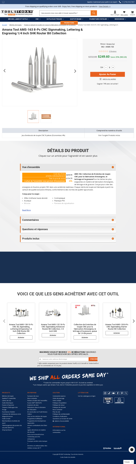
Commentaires (30, 219)
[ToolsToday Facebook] (118, 393)
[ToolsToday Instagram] (105, 393)
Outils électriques (54, 19)
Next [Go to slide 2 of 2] (75, 71)
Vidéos (29, 414)
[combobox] (128, 462)
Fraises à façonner (8, 405)
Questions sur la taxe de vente (62, 419)
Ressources (119, 19)
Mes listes (124, 15)
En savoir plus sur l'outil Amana (37, 412)
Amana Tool (111, 44)
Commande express (59, 396)
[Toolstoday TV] (108, 400)
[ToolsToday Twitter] (126, 393)
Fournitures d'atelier (98, 19)
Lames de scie (6, 400)
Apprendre (30, 423)
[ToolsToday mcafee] (107, 447)
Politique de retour (59, 405)
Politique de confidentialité (61, 414)
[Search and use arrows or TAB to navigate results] (68, 13)
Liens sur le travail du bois (35, 434)
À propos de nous (33, 396)
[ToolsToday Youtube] (113, 393)
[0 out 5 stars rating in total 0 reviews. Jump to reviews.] (107, 51)
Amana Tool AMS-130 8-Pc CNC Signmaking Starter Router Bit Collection (116, 326)
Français (127, 462)
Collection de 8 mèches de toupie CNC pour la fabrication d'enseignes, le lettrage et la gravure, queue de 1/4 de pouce (85, 328)
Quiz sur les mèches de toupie (37, 416)
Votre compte (57, 400)
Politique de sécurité (59, 407)
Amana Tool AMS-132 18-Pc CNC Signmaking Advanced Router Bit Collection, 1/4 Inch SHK (53, 327)
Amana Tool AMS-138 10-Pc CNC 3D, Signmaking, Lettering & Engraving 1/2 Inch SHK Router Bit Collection (21, 328)
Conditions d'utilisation (60, 416)
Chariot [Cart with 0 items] (132, 15)
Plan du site (56, 412)
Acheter (21, 338)
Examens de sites (33, 405)
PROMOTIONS (69, 23)
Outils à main (6, 419)
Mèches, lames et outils (18, 19)
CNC (37, 19)
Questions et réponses (35, 229)
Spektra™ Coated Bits (9, 398)
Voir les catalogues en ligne (86, 396)
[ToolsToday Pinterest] (122, 393)
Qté (101, 67)
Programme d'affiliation (34, 419)
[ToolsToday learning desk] (119, 400)
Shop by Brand (75, 19)
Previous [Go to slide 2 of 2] (4, 70)
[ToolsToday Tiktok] (109, 393)
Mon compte (115, 15)
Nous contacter (32, 398)
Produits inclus (30, 238)
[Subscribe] (94, 359)
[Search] (94, 13)
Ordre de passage (58, 398)
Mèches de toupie (8, 396)
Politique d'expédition (60, 403)
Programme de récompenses (36, 421)
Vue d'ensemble (31, 167)
